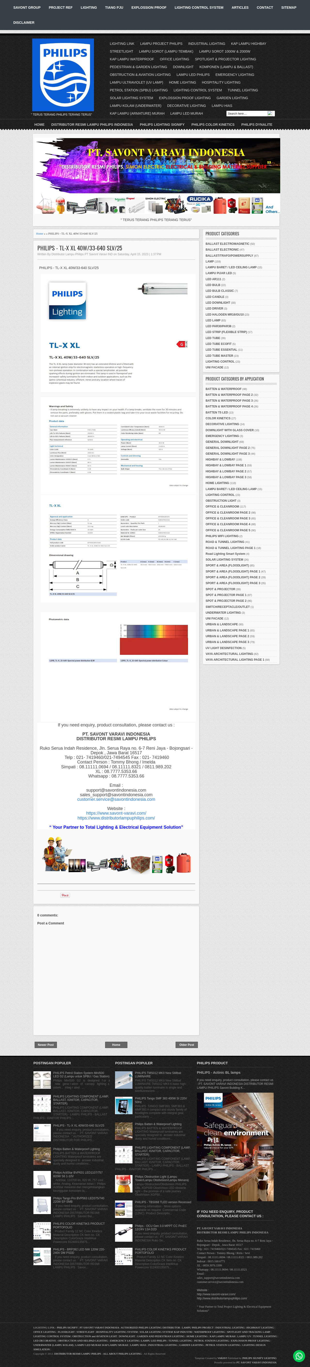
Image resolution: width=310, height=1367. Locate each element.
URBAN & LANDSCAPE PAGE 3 (227, 642)
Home (39, 125)
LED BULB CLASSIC (220, 291)
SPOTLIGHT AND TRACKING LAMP (248, 1331)
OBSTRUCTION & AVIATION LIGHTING (140, 75)
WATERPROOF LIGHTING (209, 1331)
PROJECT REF (60, 7)
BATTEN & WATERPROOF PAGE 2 (229, 395)
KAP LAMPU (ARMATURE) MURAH (137, 113)
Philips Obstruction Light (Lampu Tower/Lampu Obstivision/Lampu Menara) (162, 1178)
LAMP (210, 261)
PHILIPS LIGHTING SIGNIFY (162, 125)
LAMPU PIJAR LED (219, 273)
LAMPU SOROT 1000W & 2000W (224, 51)
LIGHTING (89, 7)
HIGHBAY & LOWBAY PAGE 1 (226, 465)
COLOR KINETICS (218, 418)
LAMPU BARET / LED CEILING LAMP (231, 267)
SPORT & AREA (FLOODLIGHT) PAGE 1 (233, 571)
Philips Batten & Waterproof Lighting (76, 1149)
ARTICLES (240, 7)
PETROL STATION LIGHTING (211, 1340)
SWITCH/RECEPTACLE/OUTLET (228, 607)
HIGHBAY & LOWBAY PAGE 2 (226, 471)
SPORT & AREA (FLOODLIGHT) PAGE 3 (233, 583)
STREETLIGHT (121, 51)
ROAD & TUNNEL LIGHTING (225, 542)
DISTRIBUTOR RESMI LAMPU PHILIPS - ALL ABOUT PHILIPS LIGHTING (98, 1353)
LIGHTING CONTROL (220, 361)
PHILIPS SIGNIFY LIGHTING (259, 1358)
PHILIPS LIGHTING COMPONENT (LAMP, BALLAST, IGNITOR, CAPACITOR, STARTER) (81, 1100)
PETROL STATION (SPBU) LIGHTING (139, 90)
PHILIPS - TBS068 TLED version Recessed (163, 1202)
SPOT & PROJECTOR (220, 589)
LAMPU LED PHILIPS (193, 75)
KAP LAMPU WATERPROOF (132, 59)
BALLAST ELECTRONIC (222, 249)
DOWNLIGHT (183, 67)
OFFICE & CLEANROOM (222, 506)
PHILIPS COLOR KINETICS (212, 125)
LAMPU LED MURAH (186, 113)
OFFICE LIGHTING (174, 59)
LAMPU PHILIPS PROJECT (198, 1327)
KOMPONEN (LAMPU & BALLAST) (226, 67)
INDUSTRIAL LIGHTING (206, 44)
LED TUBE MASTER (219, 356)
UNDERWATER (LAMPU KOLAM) (53, 1344)
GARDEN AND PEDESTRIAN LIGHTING (161, 1336)
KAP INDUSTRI (183, 1331)
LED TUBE (213, 338)
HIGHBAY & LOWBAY (220, 459)
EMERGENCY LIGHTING (235, 75)
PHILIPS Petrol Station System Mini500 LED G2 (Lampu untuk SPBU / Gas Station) (81, 1074)
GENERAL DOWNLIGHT (222, 442)
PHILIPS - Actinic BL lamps (218, 1072)
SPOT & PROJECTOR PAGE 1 (226, 595)
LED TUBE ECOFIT (219, 344)
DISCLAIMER (23, 22)
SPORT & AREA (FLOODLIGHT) (227, 565)
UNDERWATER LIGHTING (223, 612)
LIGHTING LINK (122, 44)
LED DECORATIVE (44, 1340)
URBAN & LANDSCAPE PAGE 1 (227, 630)
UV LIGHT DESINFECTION (224, 648)
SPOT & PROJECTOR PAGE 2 (226, 601)
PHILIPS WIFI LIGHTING (222, 536)
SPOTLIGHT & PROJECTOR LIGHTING (225, 59)
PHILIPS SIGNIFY (67, 1327)
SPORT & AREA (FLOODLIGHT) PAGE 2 (233, 577)
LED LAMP (213, 320)
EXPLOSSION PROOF (149, 7)
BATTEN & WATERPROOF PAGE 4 (229, 406)
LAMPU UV (244, 1336)
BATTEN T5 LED (217, 412)
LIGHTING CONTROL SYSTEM (199, 7)
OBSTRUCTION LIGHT (221, 500)
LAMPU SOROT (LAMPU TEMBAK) (166, 51)
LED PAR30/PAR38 (218, 326)
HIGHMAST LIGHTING (260, 1327)
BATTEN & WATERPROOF (223, 389)
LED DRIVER (214, 308)
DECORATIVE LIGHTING (186, 106)
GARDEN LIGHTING (232, 98)
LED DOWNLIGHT (218, 302)
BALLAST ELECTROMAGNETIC (227, 244)
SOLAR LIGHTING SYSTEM (131, 98)
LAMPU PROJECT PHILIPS (161, 44)
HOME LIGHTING (182, 82)
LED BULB (213, 285)
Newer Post (46, 1045)
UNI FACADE (214, 367)
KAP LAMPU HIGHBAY (248, 44)
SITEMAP (288, 7)
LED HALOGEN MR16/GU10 (225, 314)
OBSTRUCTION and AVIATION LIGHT (94, 1336)
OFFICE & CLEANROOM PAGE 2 (228, 512)
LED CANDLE (215, 297)
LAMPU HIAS (222, 106)
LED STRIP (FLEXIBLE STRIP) (226, 332)
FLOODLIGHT (66, 1331)
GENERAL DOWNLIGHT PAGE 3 (228, 453)
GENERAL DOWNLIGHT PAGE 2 (228, 448)
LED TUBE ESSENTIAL (221, 349)
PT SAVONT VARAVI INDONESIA (100, 1327)
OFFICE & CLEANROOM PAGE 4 (228, 524)
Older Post (186, 1045)
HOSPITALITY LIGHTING (221, 82)
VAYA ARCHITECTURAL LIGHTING (229, 654)
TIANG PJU (114, 7)
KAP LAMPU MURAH (223, 1336)
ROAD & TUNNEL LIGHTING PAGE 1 (231, 548)
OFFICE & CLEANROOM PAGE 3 (228, 518)
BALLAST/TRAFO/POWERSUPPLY (229, 255)
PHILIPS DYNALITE (256, 125)
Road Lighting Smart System (225, 554)
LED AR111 (213, 279)
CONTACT (265, 7)
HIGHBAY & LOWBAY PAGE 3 (226, 477)
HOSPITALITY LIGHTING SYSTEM (117, 1331)
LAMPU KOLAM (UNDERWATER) (136, 106)
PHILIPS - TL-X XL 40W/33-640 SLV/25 (79, 247)
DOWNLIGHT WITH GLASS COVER (230, 430)
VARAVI (222, 1358)
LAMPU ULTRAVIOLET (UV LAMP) (136, 82)
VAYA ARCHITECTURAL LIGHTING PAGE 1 (235, 659)
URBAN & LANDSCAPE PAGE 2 (227, 636)
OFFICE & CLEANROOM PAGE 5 (228, 530)
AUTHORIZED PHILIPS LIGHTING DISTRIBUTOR (151, 1327)
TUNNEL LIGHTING (243, 90)
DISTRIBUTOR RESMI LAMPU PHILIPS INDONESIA (92, 125)
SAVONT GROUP (27, 7)
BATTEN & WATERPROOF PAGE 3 (229, 400)
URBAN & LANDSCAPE (222, 624)
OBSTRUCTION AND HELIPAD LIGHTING (83, 1340)
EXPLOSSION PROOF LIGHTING (185, 98)
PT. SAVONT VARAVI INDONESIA (256, 1362)
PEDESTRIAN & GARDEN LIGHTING (138, 67)
